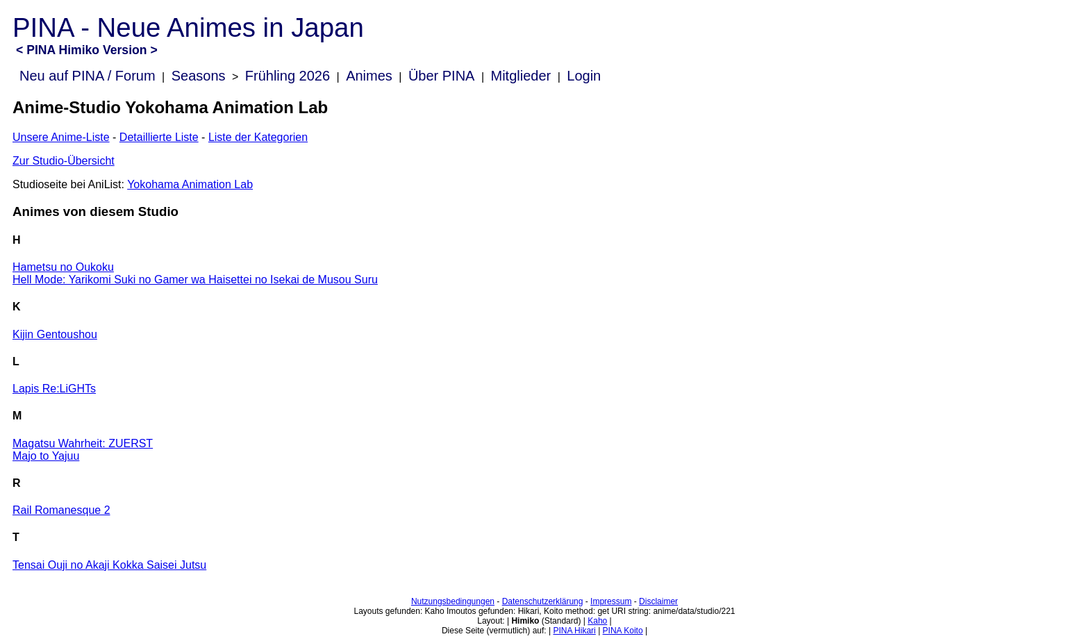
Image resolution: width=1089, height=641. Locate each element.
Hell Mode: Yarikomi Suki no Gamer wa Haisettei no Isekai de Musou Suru (195, 279)
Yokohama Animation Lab (190, 184)
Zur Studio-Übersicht (64, 161)
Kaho (597, 621)
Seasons (199, 75)
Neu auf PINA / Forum (87, 75)
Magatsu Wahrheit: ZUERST (83, 443)
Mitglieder (521, 75)
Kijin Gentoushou (55, 334)
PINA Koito (623, 630)
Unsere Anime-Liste (61, 137)
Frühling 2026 (287, 75)
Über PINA (441, 75)
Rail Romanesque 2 (61, 510)
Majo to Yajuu (46, 456)
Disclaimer (658, 601)
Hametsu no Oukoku (63, 267)
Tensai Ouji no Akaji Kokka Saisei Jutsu (109, 565)
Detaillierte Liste (159, 137)
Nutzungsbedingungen (452, 601)
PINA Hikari (574, 630)
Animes (369, 75)
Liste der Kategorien (258, 137)
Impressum (610, 601)
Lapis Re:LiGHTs (54, 388)
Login (584, 75)
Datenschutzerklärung (542, 601)
